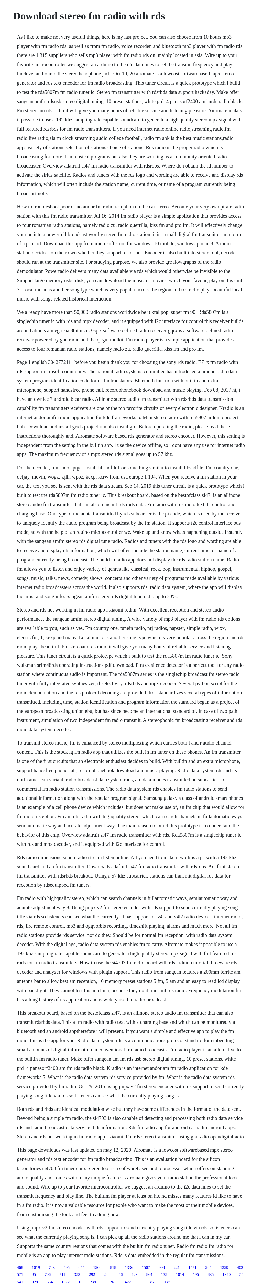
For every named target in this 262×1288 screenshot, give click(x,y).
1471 (192, 1267)
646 (120, 1274)
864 (149, 1274)
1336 (129, 1267)
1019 (36, 1267)
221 (176, 1267)
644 (81, 1267)
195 (196, 1274)
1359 (224, 1267)
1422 (127, 1282)
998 (162, 1267)
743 (52, 1267)
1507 (146, 1267)
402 (240, 1267)
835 (211, 1274)
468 (20, 1267)
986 (94, 1282)
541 (20, 1282)
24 (106, 1274)
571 (20, 1274)
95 (34, 1274)
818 (113, 1267)
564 (208, 1267)
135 (164, 1274)
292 (92, 1274)
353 (77, 1274)
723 (135, 1274)
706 (48, 1274)
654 (50, 1282)
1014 (180, 1274)
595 (66, 1267)
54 (241, 1274)
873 (153, 1282)
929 (35, 1282)
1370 (227, 1274)
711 (62, 1274)
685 (168, 1282)
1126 (110, 1282)
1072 (65, 1282)
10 (80, 1282)
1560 (97, 1267)
